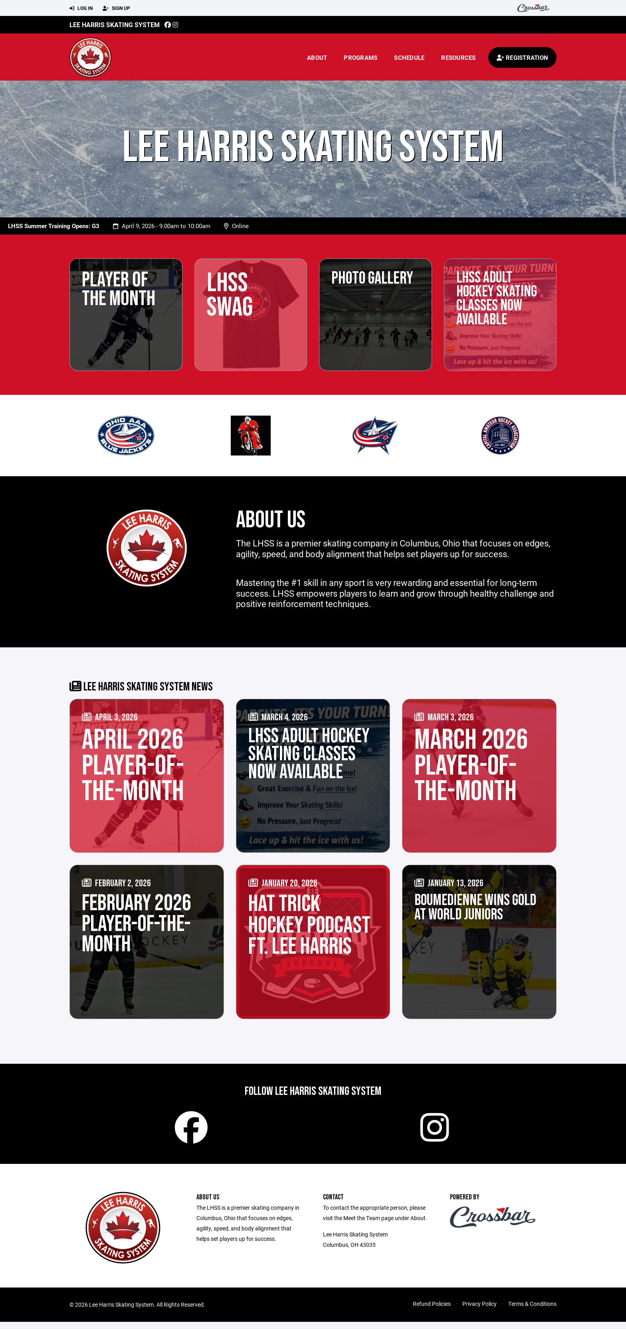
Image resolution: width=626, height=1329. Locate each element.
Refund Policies (432, 1311)
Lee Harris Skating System (114, 24)
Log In (81, 8)
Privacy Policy (479, 1311)
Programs (360, 57)
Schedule (409, 57)
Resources (458, 57)
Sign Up (116, 8)
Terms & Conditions (532, 1311)
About (317, 57)
